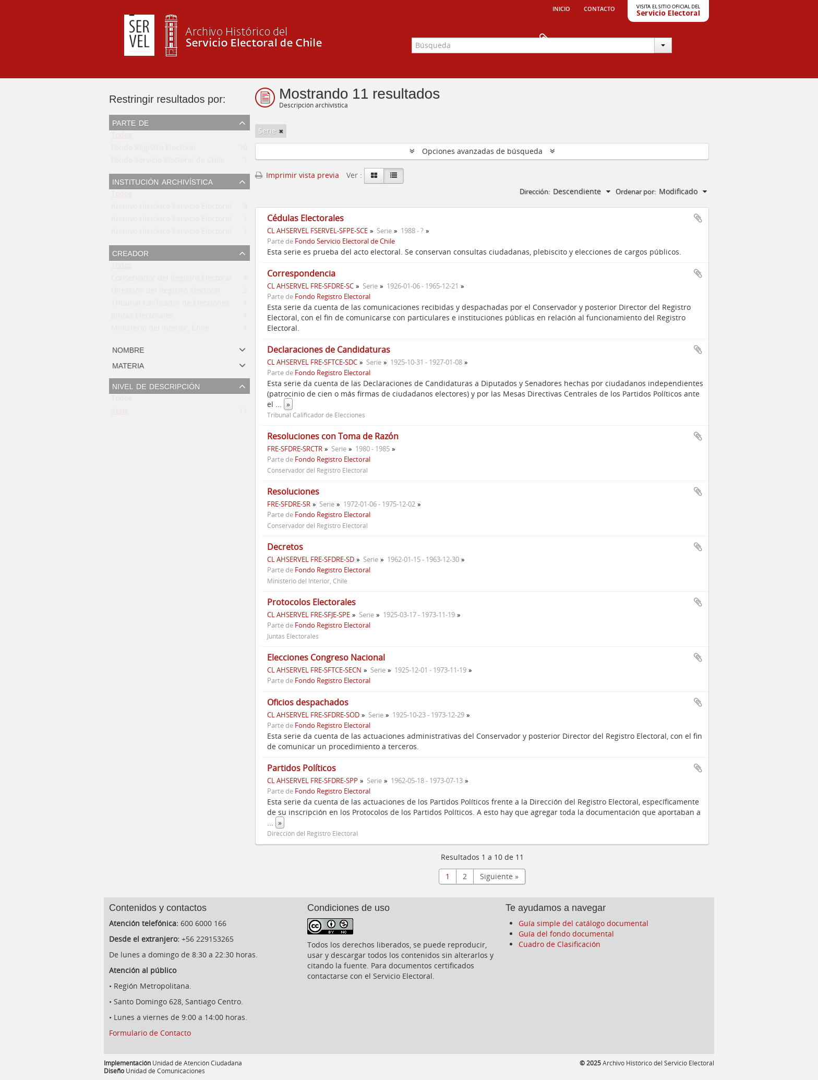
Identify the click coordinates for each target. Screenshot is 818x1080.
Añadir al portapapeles (698, 218)
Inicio (561, 8)
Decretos (285, 547)
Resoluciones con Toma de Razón (333, 436)
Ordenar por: (636, 191)
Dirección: (535, 191)
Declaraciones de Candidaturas (328, 349)
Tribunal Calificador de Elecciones (170, 305)
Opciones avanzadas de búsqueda (482, 151)
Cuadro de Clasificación (559, 944)
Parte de (130, 122)
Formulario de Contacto (150, 1033)
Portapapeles (691, 39)
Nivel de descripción (156, 385)
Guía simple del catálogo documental (583, 923)
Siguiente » (499, 876)
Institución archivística (162, 181)
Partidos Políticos (301, 768)
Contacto (599, 8)
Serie (120, 413)
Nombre (128, 349)
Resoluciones (293, 491)
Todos (121, 137)
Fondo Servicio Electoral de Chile (168, 162)
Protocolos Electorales (311, 602)
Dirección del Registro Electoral (165, 292)
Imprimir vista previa (297, 175)
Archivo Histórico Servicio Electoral (171, 208)
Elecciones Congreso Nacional (326, 657)
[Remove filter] (281, 131)
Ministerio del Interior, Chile (160, 330)
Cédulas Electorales (305, 218)
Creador (130, 252)
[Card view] (374, 176)
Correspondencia (301, 273)
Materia (128, 364)
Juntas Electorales (142, 317)
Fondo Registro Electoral (153, 149)
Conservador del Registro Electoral (171, 280)
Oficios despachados (307, 702)
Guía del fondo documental (566, 934)
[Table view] (393, 176)
